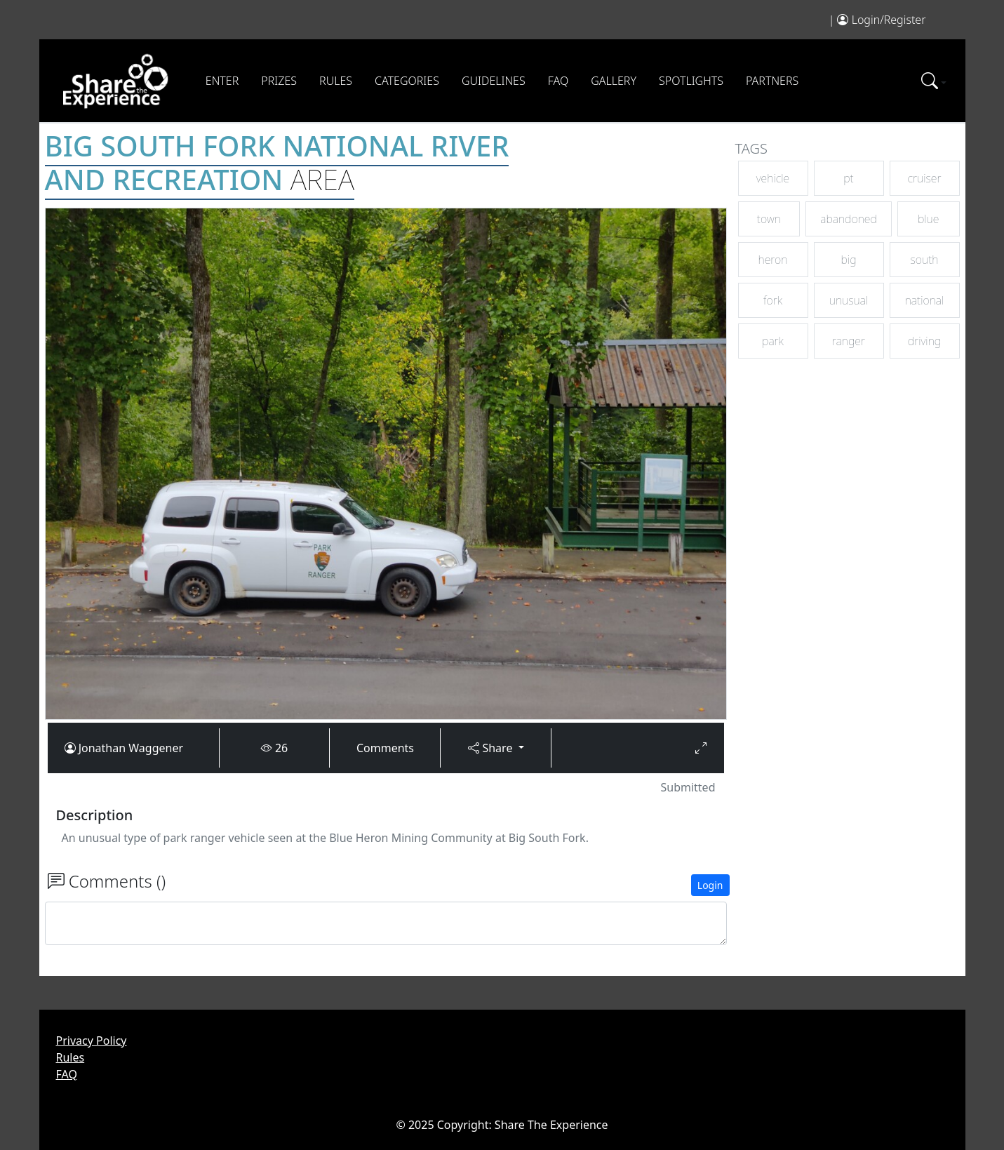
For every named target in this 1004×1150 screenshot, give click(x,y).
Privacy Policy (91, 1040)
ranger (848, 341)
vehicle (773, 178)
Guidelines (494, 80)
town (769, 219)
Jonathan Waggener (131, 748)
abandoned (848, 219)
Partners (772, 80)
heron (773, 259)
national (924, 300)
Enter (222, 80)
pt (848, 178)
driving (924, 341)
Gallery (613, 80)
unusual (849, 300)
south (925, 259)
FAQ (558, 80)
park (773, 341)
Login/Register (889, 19)
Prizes (279, 80)
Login (710, 885)
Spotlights (691, 80)
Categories (407, 80)
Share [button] (491, 748)
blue (928, 219)
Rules (335, 80)
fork (772, 300)
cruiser (924, 178)
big (849, 259)
